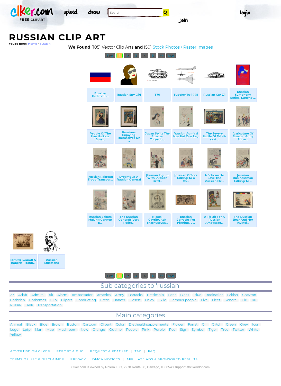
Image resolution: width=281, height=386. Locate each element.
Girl (244, 300)
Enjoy (149, 300)
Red (172, 329)
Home (32, 44)
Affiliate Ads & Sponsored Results (162, 359)
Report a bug (70, 351)
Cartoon (89, 324)
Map (50, 329)
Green (231, 324)
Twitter (238, 329)
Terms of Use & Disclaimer (37, 359)
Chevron (249, 295)
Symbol (198, 329)
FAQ (152, 351)
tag (138, 351)
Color (120, 324)
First (110, 55)
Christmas (37, 300)
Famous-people (183, 300)
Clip (53, 300)
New (84, 329)
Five (204, 300)
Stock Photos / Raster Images (183, 47)
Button (73, 324)
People (132, 329)
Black (184, 295)
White (254, 329)
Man (38, 329)
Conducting (86, 300)
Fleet (216, 300)
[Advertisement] (47, 138)
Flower (178, 324)
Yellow (15, 335)
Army (119, 295)
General (231, 300)
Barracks (135, 295)
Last (171, 55)
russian (45, 44)
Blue (197, 295)
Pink (145, 329)
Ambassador (82, 295)
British (232, 295)
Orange (99, 329)
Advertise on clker (30, 351)
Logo (14, 329)
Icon (255, 324)
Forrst (192, 324)
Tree (225, 329)
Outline (115, 329)
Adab (22, 295)
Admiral (37, 295)
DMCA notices (106, 359)
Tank (29, 305)
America (104, 295)
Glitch (216, 324)
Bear (172, 295)
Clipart (66, 300)
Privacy (78, 359)
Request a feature (109, 351)
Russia (15, 305)
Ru (254, 300)
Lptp (27, 329)
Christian (17, 300)
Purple (159, 329)
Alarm (63, 295)
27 (12, 295)
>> (161, 55)
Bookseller (214, 295)
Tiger (213, 329)
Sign (183, 329)
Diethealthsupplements (148, 324)
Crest (104, 300)
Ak (51, 295)
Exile (162, 300)
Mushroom (67, 329)
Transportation (50, 305)
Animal (16, 324)
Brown (57, 324)
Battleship (155, 295)
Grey (244, 324)
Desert (135, 300)
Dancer (119, 300)
